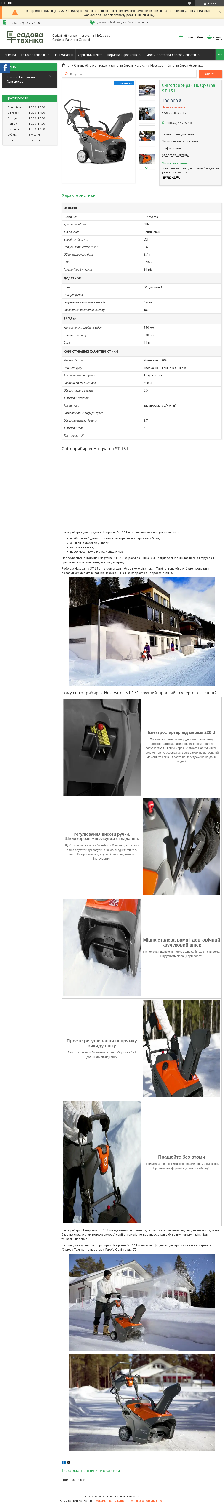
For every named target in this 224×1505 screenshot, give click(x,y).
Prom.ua (133, 1496)
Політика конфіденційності (146, 1500)
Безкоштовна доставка (178, 134)
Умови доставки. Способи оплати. (172, 54)
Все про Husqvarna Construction (21, 79)
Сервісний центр (90, 54)
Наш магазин (63, 54)
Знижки (10, 54)
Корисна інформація (122, 54)
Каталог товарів (33, 54)
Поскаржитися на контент (110, 1500)
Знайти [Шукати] (210, 74)
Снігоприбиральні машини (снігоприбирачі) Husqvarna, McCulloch (119, 65)
